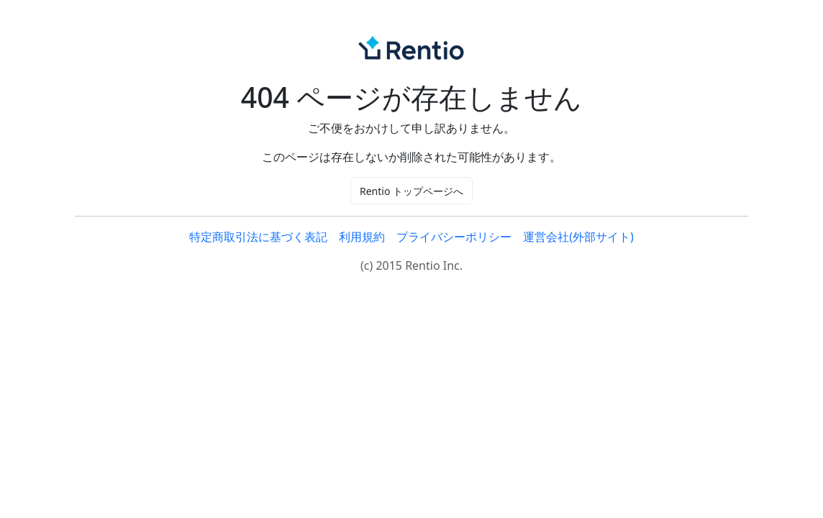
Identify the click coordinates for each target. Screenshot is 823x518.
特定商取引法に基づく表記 (258, 237)
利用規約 (362, 237)
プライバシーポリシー (453, 237)
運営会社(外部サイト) (578, 237)
